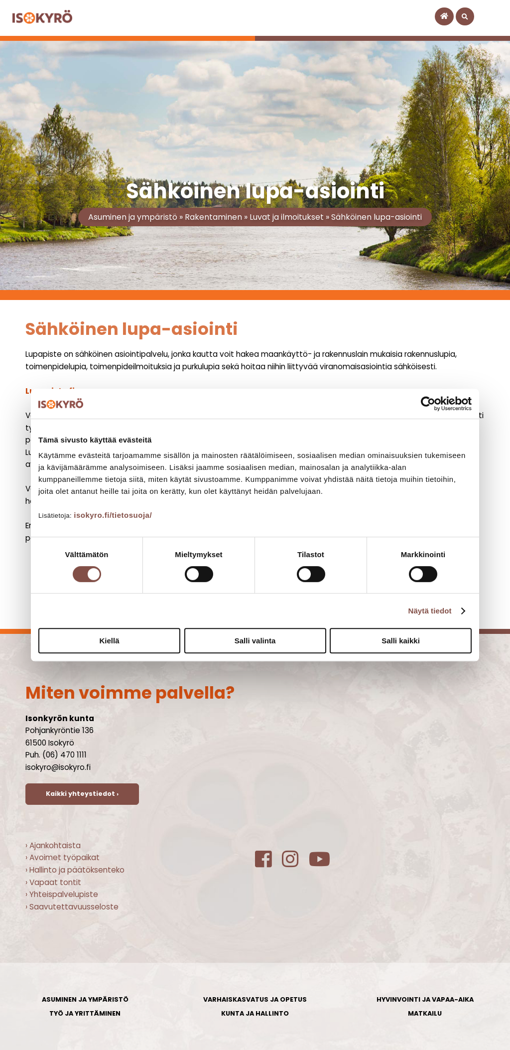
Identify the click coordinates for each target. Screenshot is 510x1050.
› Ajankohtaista (53, 845)
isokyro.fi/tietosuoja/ (113, 515)
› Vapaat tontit (53, 882)
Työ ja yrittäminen (85, 1013)
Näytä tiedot (430, 610)
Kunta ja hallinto (255, 1013)
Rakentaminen (213, 217)
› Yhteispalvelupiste (61, 894)
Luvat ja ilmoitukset (287, 217)
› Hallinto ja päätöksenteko (75, 870)
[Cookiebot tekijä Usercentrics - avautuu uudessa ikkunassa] (428, 403)
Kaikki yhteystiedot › (82, 793)
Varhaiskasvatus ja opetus (255, 999)
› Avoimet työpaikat (62, 857)
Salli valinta (255, 640)
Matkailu (425, 1013)
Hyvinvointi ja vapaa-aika (425, 999)
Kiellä (109, 640)
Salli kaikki (401, 640)
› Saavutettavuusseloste (72, 906)
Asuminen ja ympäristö (132, 217)
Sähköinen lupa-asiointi (376, 217)
